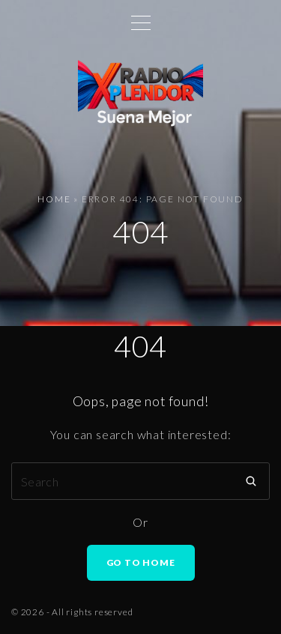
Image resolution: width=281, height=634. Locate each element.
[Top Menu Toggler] (140, 22)
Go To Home (140, 562)
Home (53, 199)
